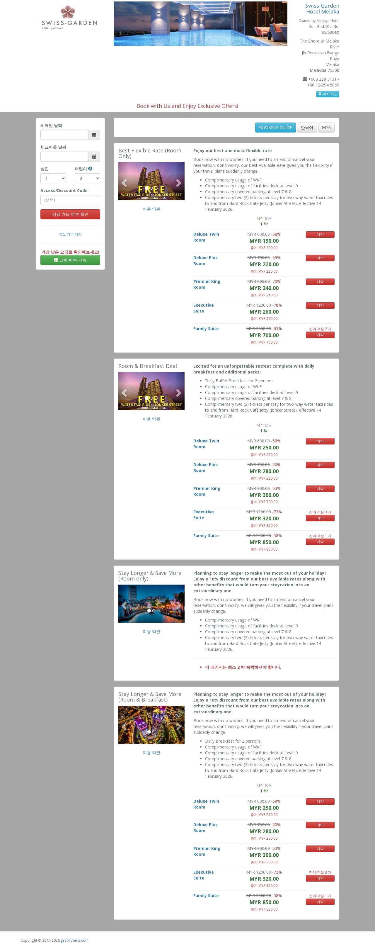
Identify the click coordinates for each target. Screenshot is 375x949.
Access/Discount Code (64, 190)
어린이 (83, 169)
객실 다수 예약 (70, 234)
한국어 (307, 127)
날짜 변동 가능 (70, 260)
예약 (320, 234)
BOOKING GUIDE (275, 127)
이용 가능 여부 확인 (70, 214)
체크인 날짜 (51, 125)
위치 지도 (328, 93)
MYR (326, 127)
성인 (44, 169)
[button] (123, 181)
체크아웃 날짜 (53, 147)
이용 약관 (151, 209)
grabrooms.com (74, 940)
